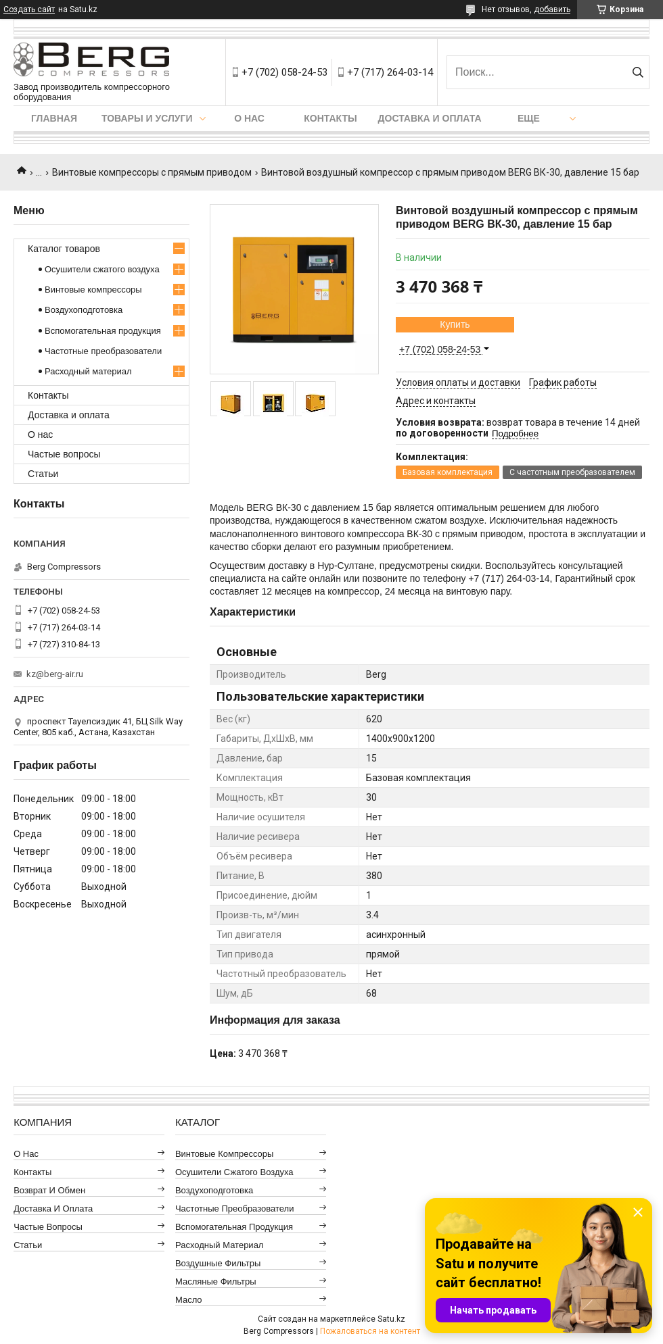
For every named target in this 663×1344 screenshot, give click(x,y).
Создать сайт (29, 9)
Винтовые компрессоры (93, 289)
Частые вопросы (64, 454)
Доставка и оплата (430, 118)
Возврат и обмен (49, 1190)
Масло (188, 1300)
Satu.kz (391, 1319)
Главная (54, 118)
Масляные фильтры (215, 1281)
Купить (455, 324)
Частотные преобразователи (103, 351)
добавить (552, 9)
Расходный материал (88, 371)
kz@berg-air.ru (54, 674)
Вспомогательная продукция (103, 331)
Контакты (330, 118)
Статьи (43, 473)
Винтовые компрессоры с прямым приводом (152, 172)
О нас (249, 118)
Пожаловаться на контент (370, 1331)
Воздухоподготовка (83, 310)
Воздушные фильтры (217, 1263)
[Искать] (637, 72)
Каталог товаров (64, 248)
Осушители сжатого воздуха (102, 269)
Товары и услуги (147, 118)
